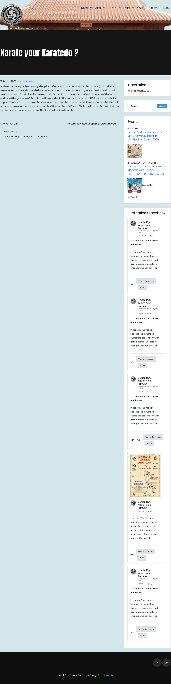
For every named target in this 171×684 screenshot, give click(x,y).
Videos (153, 7)
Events (167, 7)
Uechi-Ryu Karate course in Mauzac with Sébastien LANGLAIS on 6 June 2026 (144, 135)
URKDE (112, 7)
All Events (132, 197)
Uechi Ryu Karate (91, 7)
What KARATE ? (10, 123)
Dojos (127, 7)
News (140, 7)
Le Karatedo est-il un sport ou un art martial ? (94, 123)
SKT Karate (107, 675)
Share (142, 287)
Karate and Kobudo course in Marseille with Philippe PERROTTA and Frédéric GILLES (146, 170)
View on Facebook (146, 281)
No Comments (27, 81)
